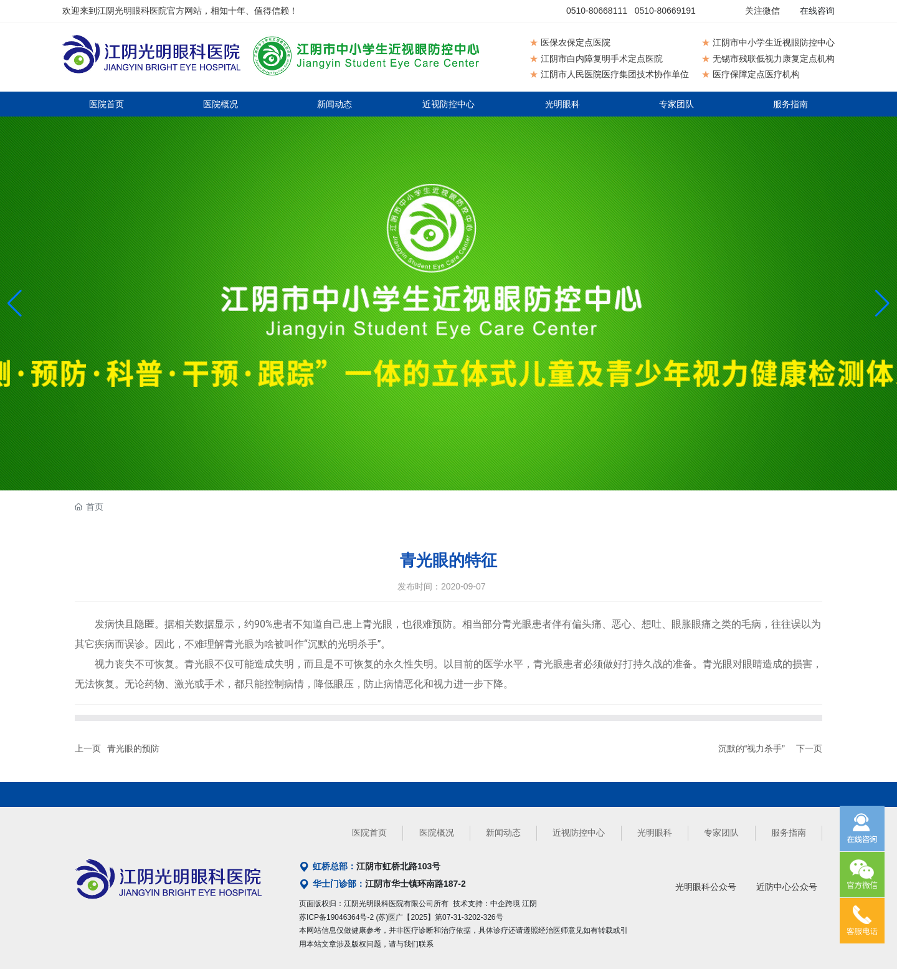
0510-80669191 (665, 11)
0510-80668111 (596, 11)
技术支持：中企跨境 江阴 (495, 903)
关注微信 (762, 11)
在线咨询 (817, 11)
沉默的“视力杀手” (751, 748)
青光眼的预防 (133, 748)
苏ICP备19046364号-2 (336, 917)
